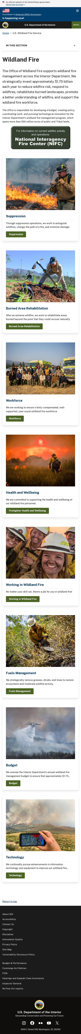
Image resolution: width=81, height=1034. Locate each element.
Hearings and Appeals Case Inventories (23, 978)
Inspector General (11, 983)
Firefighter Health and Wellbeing (27, 510)
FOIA (5, 973)
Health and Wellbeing (22, 492)
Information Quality (12, 939)
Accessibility (9, 919)
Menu (76, 25)
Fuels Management (21, 673)
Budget (11, 765)
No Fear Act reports (12, 988)
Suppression (16, 216)
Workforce (14, 400)
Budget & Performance (14, 963)
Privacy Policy (9, 944)
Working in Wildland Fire (25, 585)
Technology (15, 857)
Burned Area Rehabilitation (27, 308)
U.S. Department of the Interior (40, 25)
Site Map (7, 949)
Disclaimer (8, 934)
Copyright (7, 929)
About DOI (7, 914)
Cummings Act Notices (14, 968)
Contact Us (8, 924)
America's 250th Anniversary (28, 14)
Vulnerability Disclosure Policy (18, 954)
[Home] (5, 25)
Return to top (9, 901)
